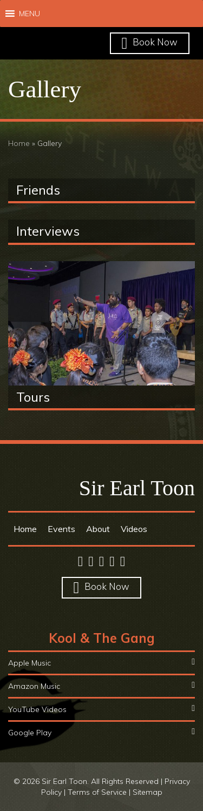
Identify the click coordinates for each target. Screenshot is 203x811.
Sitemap (147, 792)
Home (19, 143)
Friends (38, 190)
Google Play (101, 732)
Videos (134, 528)
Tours (33, 397)
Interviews (48, 231)
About (98, 528)
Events (61, 528)
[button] (29, 13)
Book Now (150, 42)
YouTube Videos (101, 709)
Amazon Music (101, 686)
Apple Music (101, 662)
